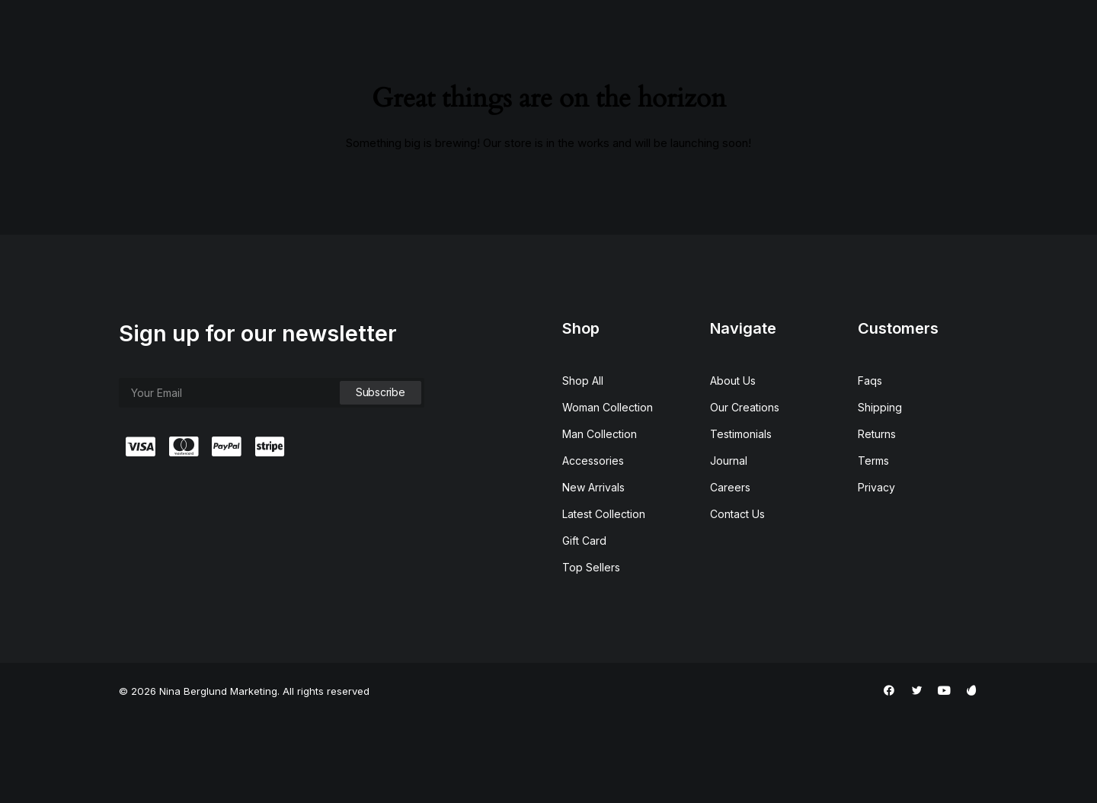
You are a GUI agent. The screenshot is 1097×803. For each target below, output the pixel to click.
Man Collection (599, 518)
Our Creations (744, 491)
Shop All (582, 465)
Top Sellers (591, 651)
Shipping (880, 491)
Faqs (870, 465)
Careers (730, 571)
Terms (873, 545)
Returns (877, 518)
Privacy (876, 571)
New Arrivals (593, 571)
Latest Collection (603, 598)
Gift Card (584, 625)
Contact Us (737, 598)
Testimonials (741, 518)
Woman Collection (607, 491)
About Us (733, 465)
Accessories (593, 545)
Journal (728, 545)
